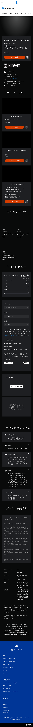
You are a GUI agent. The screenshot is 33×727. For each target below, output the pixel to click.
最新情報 (4, 13)
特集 (11, 13)
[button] (12, 78)
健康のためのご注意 (9, 616)
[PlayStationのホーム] (16, 2)
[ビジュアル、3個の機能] (16, 437)
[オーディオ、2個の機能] (16, 447)
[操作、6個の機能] (16, 478)
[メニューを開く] (2, 2)
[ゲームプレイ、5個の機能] (16, 495)
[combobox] (16, 307)
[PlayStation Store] (8, 8)
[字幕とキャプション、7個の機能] (16, 459)
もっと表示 (7, 359)
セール (16, 13)
